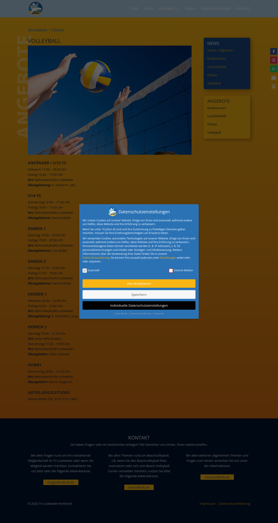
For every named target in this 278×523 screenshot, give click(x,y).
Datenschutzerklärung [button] (140, 311)
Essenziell (91, 268)
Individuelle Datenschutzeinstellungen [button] (139, 303)
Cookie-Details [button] (121, 311)
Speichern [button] (139, 292)
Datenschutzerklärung (96, 256)
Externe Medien (181, 268)
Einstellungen (168, 256)
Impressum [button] (158, 311)
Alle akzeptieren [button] (139, 281)
